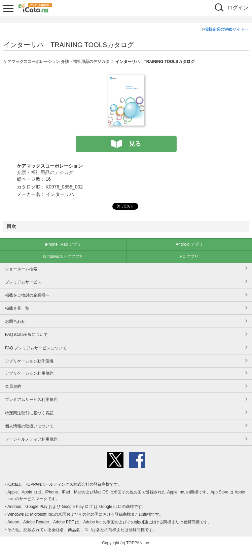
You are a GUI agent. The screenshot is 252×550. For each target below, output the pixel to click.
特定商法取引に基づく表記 (29, 413)
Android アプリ (189, 244)
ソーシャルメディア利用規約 (31, 439)
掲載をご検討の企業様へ (27, 295)
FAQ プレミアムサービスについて (36, 348)
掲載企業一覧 (17, 308)
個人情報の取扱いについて (29, 426)
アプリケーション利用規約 (29, 373)
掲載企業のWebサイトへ (226, 29)
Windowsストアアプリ (63, 256)
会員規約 (13, 386)
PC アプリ (189, 256)
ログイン (238, 7)
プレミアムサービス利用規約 (31, 399)
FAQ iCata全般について (26, 334)
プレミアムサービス (23, 282)
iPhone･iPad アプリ (63, 244)
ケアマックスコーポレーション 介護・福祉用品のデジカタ (56, 61)
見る (135, 143)
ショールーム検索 (21, 269)
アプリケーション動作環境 (29, 361)
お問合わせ (15, 321)
